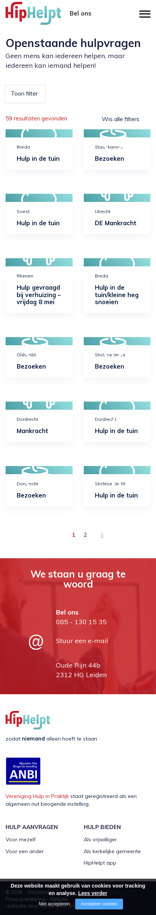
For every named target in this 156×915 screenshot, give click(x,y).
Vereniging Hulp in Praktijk (37, 794)
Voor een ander (25, 849)
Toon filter (24, 93)
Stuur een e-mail (82, 639)
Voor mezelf (21, 838)
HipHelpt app (100, 861)
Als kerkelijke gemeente (112, 849)
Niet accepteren (54, 903)
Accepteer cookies (99, 903)
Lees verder (92, 893)
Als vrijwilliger (100, 838)
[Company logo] (43, 16)
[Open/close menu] (144, 14)
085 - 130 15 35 (81, 21)
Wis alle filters (120, 119)
